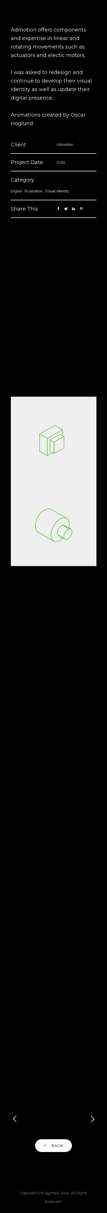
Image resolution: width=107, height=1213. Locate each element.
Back (53, 1145)
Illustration (34, 191)
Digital (16, 191)
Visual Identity (57, 191)
